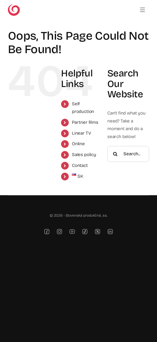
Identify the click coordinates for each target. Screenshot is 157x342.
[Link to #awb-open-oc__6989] (142, 10)
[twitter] (98, 231)
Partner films (85, 122)
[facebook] (47, 231)
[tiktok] (85, 231)
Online (78, 144)
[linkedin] (110, 231)
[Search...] (128, 154)
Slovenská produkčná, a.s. (87, 215)
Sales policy (84, 154)
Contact (80, 165)
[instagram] (59, 231)
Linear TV (81, 133)
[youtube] (72, 231)
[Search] (115, 154)
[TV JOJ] (14, 6)
